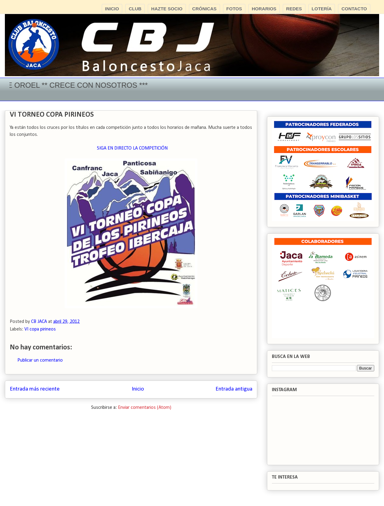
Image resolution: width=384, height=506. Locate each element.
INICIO (112, 8)
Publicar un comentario (40, 360)
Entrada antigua (233, 389)
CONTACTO (354, 8)
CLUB (135, 8)
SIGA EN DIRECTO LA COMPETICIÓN (132, 148)
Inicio (138, 389)
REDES (294, 8)
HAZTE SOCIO (167, 8)
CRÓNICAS (204, 8)
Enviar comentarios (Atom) (144, 407)
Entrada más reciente (35, 389)
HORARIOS (264, 8)
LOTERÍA (322, 8)
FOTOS (234, 8)
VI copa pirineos (40, 329)
